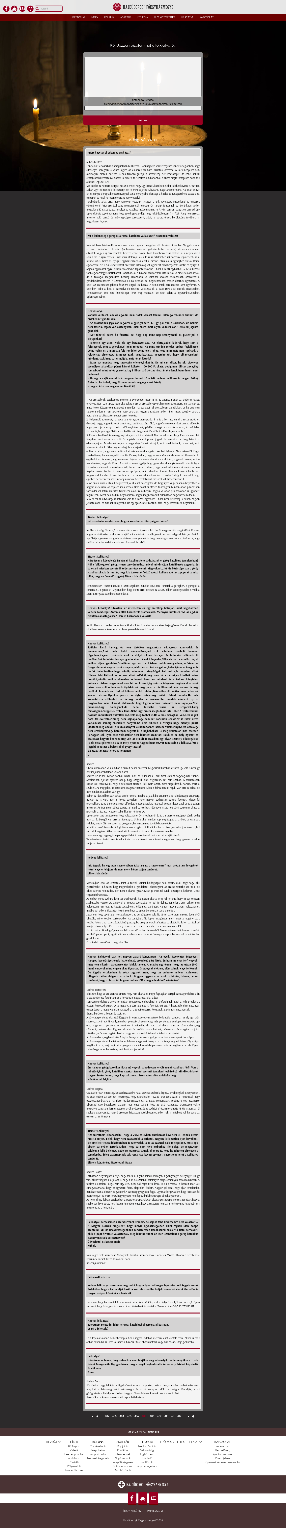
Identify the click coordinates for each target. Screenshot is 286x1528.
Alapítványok (123, 1458)
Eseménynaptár (74, 1454)
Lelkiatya (187, 17)
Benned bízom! (74, 1470)
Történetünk (98, 1446)
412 (179, 1416)
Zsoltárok (147, 1462)
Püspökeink (98, 1450)
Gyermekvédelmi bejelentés (223, 1462)
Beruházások (123, 1470)
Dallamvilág (147, 1450)
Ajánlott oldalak (222, 1454)
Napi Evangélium (147, 1466)
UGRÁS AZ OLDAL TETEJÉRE (143, 1432)
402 (107, 1416)
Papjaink (123, 1446)
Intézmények (123, 1454)
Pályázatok (74, 1466)
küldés (143, 120)
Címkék (74, 1462)
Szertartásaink (147, 1446)
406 (136, 1416)
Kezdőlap (78, 17)
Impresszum (155, 1511)
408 (152, 1416)
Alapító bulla (98, 1454)
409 (159, 1416)
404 (122, 1416)
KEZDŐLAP (53, 1442)
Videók (74, 1450)
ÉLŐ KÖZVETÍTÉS (172, 1442)
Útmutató (147, 1458)
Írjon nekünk (132, 1511)
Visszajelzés (222, 1458)
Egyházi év (146, 1454)
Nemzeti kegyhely (98, 1458)
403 (114, 1416)
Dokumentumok (122, 1466)
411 (172, 1416)
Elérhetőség (222, 1450)
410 (166, 1416)
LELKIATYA (195, 1442)
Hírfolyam (74, 1446)
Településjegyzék (122, 1462)
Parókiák (122, 1450)
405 (129, 1416)
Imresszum (222, 1446)
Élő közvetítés (164, 17)
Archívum (74, 1458)
